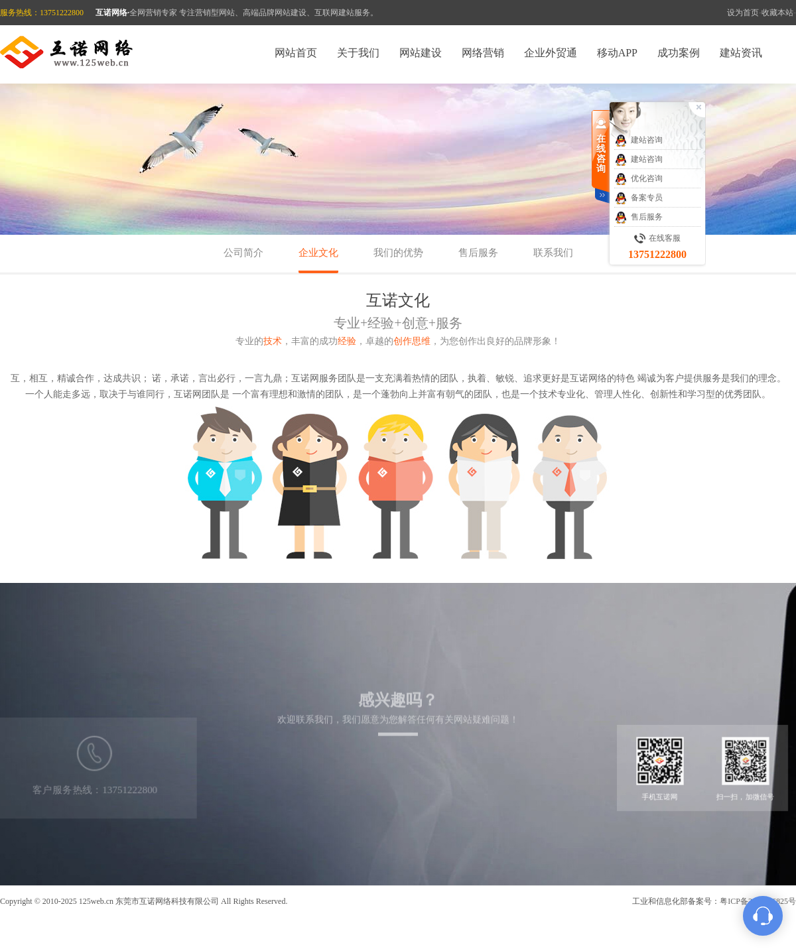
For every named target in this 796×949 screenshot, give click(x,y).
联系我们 (553, 252)
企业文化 (318, 252)
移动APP (617, 52)
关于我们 (358, 52)
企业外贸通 (550, 52)
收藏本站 (777, 12)
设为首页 (743, 12)
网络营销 (483, 52)
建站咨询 (638, 140)
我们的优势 (398, 252)
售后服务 (478, 252)
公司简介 (243, 252)
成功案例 (678, 52)
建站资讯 (741, 52)
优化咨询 (638, 179)
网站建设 (420, 52)
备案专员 (638, 198)
